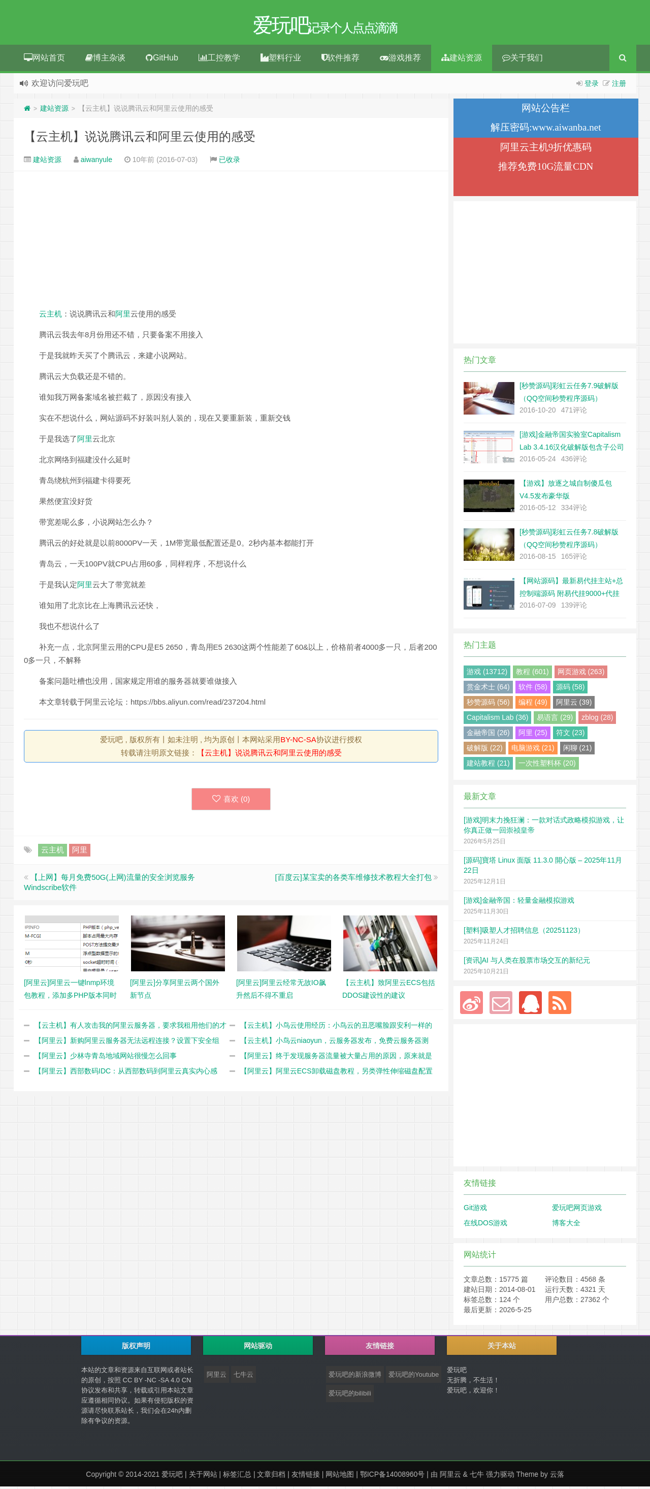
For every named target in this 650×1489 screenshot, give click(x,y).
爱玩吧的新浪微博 (355, 1377)
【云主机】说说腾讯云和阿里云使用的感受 (139, 139)
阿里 (123, 316)
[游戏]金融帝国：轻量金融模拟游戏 (519, 903)
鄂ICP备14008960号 (392, 1477)
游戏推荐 (400, 60)
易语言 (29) (555, 720)
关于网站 (203, 1477)
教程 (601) (532, 674)
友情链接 (305, 1477)
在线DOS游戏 (485, 1225)
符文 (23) (570, 735)
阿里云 (216, 1377)
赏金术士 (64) (488, 689)
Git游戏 (475, 1210)
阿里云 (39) (574, 705)
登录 (591, 86)
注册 (619, 86)
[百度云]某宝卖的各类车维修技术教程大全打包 (353, 879)
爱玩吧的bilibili (350, 1396)
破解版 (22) (485, 750)
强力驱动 (500, 1477)
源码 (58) (570, 689)
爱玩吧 (172, 1477)
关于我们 (522, 60)
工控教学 (219, 60)
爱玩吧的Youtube (413, 1377)
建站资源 (461, 60)
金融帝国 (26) (488, 735)
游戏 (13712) (487, 674)
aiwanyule (96, 162)
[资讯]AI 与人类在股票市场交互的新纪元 (527, 963)
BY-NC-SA (298, 742)
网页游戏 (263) (581, 674)
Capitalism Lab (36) (497, 720)
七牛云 (243, 1377)
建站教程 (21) (488, 766)
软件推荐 (340, 60)
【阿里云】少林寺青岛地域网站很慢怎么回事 (106, 1058)
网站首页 (44, 60)
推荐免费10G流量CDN (545, 169)
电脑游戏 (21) (533, 750)
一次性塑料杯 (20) (547, 766)
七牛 (477, 1477)
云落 (557, 1477)
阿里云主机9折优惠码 (546, 149)
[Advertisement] (231, 242)
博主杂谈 (105, 60)
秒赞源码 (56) (488, 705)
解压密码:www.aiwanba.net (546, 129)
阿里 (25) (532, 735)
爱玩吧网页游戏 (577, 1210)
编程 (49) (532, 705)
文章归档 (271, 1477)
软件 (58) (532, 689)
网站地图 (340, 1477)
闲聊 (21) (577, 750)
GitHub (162, 60)
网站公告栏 (546, 110)
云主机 (50, 316)
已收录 (229, 162)
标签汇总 (237, 1477)
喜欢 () (231, 801)
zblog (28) (597, 720)
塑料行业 (281, 60)
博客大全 (566, 1225)
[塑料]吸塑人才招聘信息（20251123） (524, 933)
